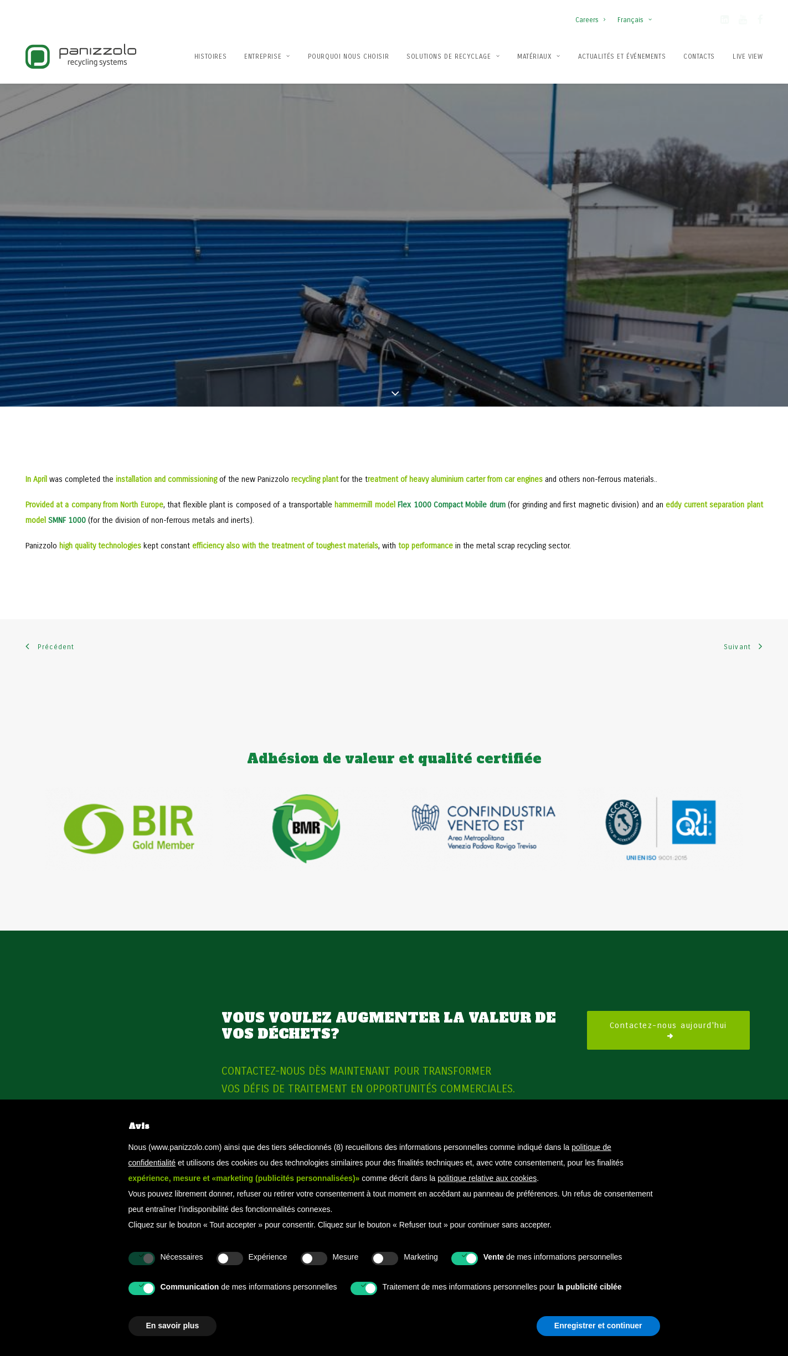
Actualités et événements (622, 56)
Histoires (210, 56)
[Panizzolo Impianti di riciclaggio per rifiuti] (80, 56)
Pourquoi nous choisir (348, 56)
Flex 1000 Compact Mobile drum (452, 458)
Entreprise (267, 56)
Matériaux (538, 56)
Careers (590, 20)
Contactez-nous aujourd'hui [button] (668, 983)
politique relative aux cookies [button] (487, 1178)
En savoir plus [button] (172, 1325)
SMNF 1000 (67, 474)
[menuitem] (592, 14)
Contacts (699, 56)
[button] (724, 21)
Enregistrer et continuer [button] (598, 1325)
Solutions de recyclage (452, 56)
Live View (748, 56)
